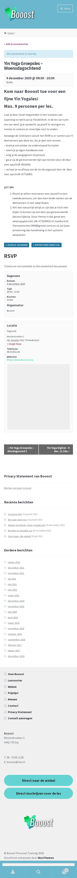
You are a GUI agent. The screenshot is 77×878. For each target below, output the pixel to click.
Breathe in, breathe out (20, 530)
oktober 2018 (15, 634)
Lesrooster (15, 680)
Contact (13, 705)
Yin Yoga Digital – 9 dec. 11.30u (58, 449)
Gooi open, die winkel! (19, 536)
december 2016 (16, 656)
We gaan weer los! (17, 519)
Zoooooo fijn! (15, 514)
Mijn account (13, 872)
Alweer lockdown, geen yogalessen (26, 525)
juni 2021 (12, 584)
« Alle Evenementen (16, 44)
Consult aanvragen (20, 718)
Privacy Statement (20, 712)
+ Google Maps (14, 343)
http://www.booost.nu (20, 359)
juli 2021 (12, 578)
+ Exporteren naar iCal (46, 245)
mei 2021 (12, 589)
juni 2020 (12, 611)
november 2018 (16, 628)
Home (11, 33)
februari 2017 (15, 645)
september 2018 (16, 639)
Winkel (12, 686)
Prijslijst (13, 693)
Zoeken (38, 872)
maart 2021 (13, 595)
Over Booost (16, 674)
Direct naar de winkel (38, 780)
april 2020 (13, 617)
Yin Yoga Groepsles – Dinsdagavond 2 (21, 449)
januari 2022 (14, 562)
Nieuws (12, 699)
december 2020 (16, 600)
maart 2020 (13, 623)
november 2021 (16, 573)
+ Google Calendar (17, 245)
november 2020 (16, 606)
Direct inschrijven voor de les (38, 793)
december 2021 (16, 567)
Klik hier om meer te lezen (17, 488)
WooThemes (46, 857)
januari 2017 (14, 650)
